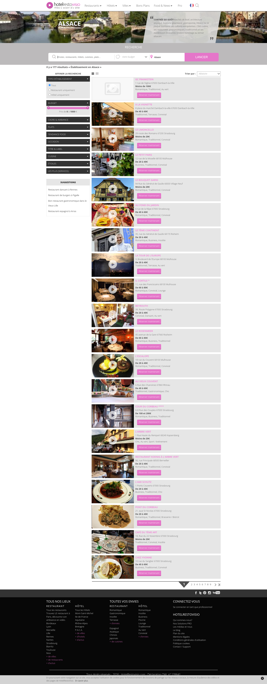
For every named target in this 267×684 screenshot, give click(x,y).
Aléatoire (203, 73)
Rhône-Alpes (81, 623)
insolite (113, 616)
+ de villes (51, 656)
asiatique (114, 631)
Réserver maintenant (149, 94)
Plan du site (179, 633)
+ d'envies (115, 623)
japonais (114, 638)
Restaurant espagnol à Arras (62, 211)
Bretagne (79, 626)
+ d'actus (50, 663)
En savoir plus (81, 680)
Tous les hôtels (82, 610)
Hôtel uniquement (60, 94)
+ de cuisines (116, 641)
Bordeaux (51, 623)
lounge (142, 623)
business (142, 616)
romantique (116, 610)
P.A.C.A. (79, 629)
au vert (142, 629)
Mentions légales (181, 636)
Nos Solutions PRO (182, 623)
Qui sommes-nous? (182, 620)
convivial (142, 633)
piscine (141, 619)
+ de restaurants (54, 659)
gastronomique (117, 613)
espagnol (114, 628)
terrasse (114, 619)
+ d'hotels (80, 636)
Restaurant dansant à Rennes (62, 189)
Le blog (176, 630)
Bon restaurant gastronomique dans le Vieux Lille (67, 203)
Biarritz (49, 646)
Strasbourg (51, 643)
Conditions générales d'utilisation (189, 639)
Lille (48, 633)
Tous (53, 85)
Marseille (50, 629)
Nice (48, 653)
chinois (113, 634)
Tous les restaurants (56, 610)
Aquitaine (79, 619)
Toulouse (51, 649)
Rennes (50, 636)
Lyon (48, 626)
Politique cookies (181, 643)
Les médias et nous (182, 626)
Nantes (49, 639)
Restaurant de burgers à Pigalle (63, 195)
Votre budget (128, 56)
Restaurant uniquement (63, 90)
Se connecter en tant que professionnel (192, 607)
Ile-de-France (81, 616)
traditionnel (144, 626)
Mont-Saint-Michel (84, 613)
